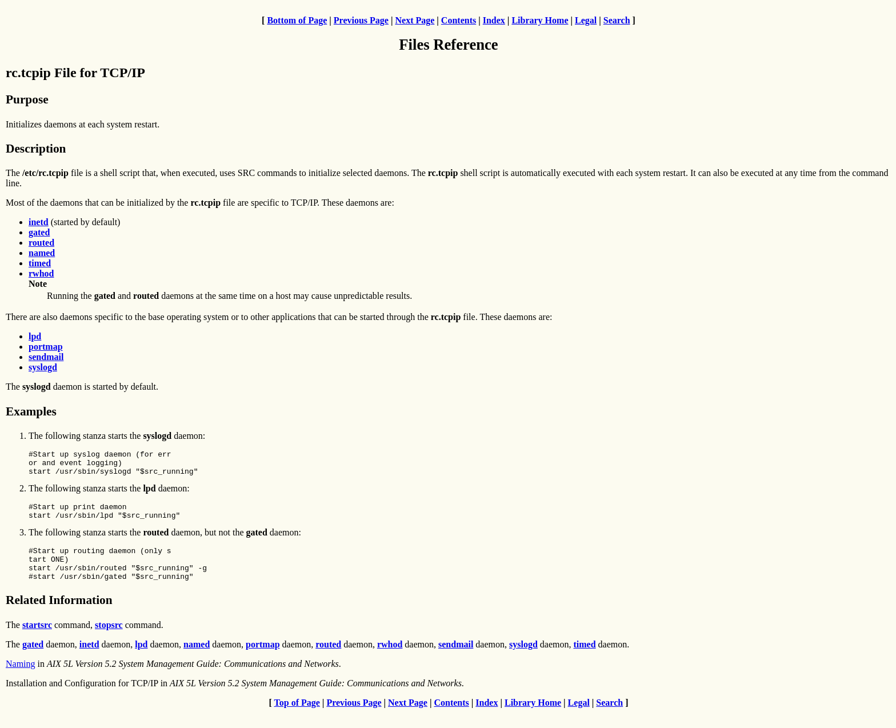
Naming (20, 679)
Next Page (414, 20)
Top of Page (297, 718)
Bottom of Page (297, 20)
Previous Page (361, 20)
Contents (458, 20)
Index (494, 20)
